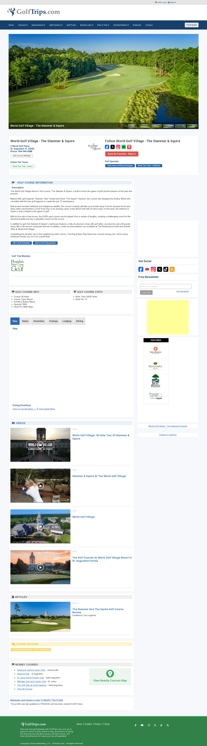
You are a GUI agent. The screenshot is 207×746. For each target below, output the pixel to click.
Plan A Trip (103, 25)
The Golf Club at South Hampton (32, 685)
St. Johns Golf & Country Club (30, 678)
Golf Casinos (55, 25)
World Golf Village (83, 516)
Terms (107, 724)
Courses (22, 25)
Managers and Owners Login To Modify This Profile (36, 700)
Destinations (38, 25)
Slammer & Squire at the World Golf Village (99, 476)
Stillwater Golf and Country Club (31, 681)
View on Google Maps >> (24, 409)
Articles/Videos (121, 25)
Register (173, 2)
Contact (88, 724)
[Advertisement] (168, 317)
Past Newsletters (182, 291)
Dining (79, 321)
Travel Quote (191, 25)
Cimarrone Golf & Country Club (31, 670)
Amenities (38, 321)
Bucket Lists (86, 25)
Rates (25, 321)
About (79, 724)
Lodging (67, 321)
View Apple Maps (47, 409)
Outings (53, 321)
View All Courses (24, 689)
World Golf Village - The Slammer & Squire (167, 426)
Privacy (98, 724)
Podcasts (137, 25)
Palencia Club (23, 674)
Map (15, 321)
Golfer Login (162, 2)
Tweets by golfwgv (168, 435)
